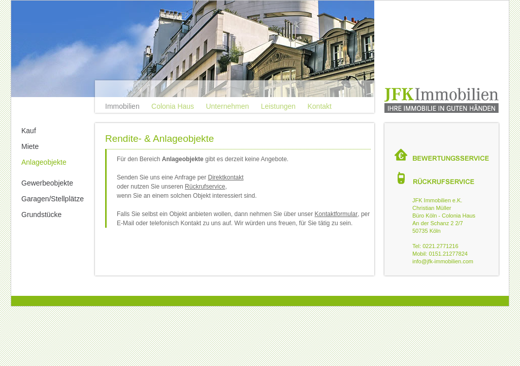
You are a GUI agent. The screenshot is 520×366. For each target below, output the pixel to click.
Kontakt (319, 106)
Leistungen (278, 106)
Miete (30, 146)
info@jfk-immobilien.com (442, 261)
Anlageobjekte (44, 162)
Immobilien (122, 106)
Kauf (28, 131)
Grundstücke (41, 214)
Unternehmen (227, 106)
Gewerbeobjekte (47, 183)
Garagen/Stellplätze (52, 199)
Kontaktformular (336, 214)
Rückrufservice (205, 186)
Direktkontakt (225, 177)
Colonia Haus (172, 106)
